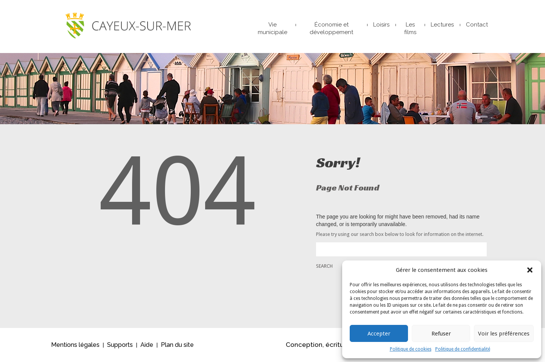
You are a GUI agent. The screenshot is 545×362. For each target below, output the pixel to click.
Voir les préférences (503, 333)
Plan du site (177, 344)
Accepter (378, 333)
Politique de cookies (410, 349)
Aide (146, 344)
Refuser (441, 333)
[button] (530, 270)
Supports (120, 344)
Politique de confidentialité (462, 349)
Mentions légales (75, 344)
